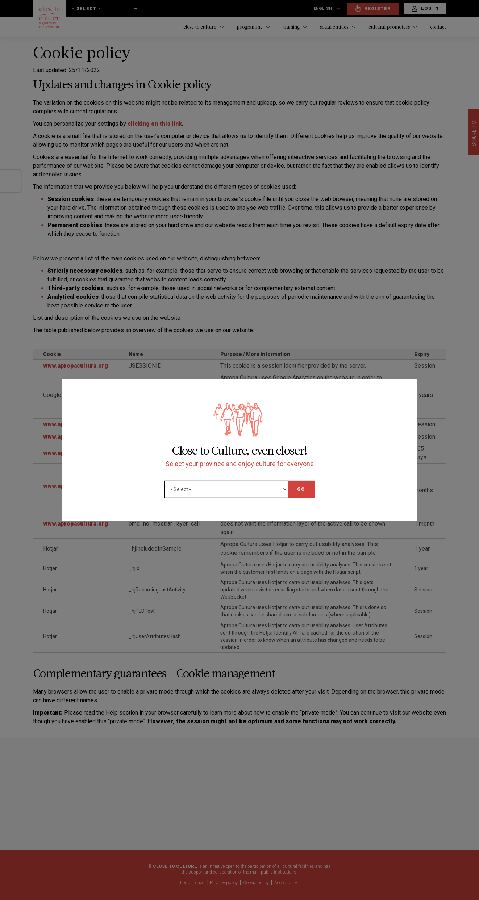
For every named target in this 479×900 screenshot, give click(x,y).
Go (301, 488)
